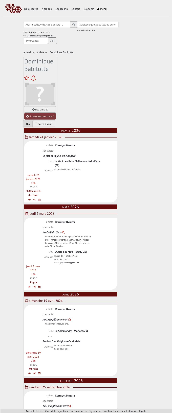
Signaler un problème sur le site (107, 411)
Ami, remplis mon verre (96, 194)
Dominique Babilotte (93, 70)
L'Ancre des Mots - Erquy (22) (99, 149)
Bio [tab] (59, 48)
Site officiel (39, 96)
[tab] (75, 48)
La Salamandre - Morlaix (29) (99, 206)
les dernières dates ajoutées (52, 411)
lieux (40, 32)
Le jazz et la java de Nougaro (98, 75)
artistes (31, 32)
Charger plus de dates (101, 382)
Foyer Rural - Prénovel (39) (98, 360)
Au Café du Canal (93, 122)
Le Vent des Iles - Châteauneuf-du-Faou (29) (105, 83)
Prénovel (139, 362)
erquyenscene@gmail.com (100, 162)
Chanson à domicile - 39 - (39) (100, 264)
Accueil (30, 411)
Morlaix (139, 204)
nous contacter (78, 411)
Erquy (139, 132)
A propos (47, 8)
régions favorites (86, 30)
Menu (102, 8)
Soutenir (89, 8)
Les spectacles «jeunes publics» (40, 35)
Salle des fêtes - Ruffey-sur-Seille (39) (104, 312)
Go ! (143, 24)
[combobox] (96, 24)
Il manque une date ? (39, 104)
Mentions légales (137, 411)
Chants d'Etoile (90, 317)
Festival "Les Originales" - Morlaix (101, 211)
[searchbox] (96, 24)
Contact (76, 8)
